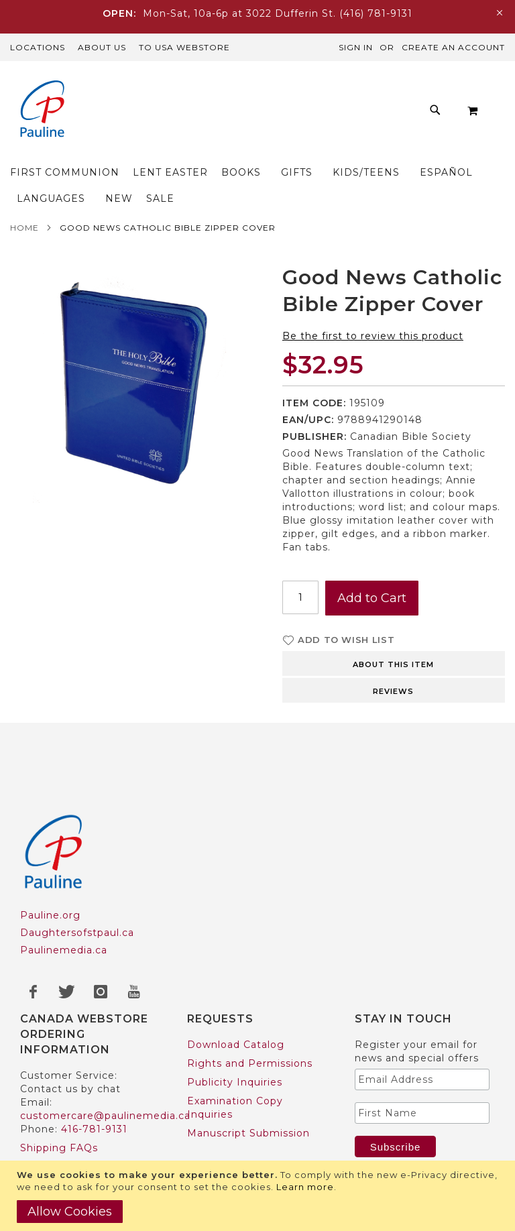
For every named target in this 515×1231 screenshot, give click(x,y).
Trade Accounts (61, 1152)
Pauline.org (50, 863)
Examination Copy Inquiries (235, 1055)
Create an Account (453, 47)
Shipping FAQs (59, 1096)
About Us (102, 47)
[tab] (393, 610)
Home (24, 175)
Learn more (305, 1186)
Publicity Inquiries (234, 1030)
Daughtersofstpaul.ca (77, 880)
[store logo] (37, 110)
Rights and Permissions (249, 1011)
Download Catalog (235, 992)
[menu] (257, 110)
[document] (259, 1196)
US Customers (58, 1133)
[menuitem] (151, 87)
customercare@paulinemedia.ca (105, 1063)
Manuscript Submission (248, 1081)
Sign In (356, 47)
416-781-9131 (94, 1077)
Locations (37, 47)
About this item (393, 612)
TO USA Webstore (184, 47)
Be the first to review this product (372, 284)
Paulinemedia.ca (63, 898)
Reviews (393, 639)
